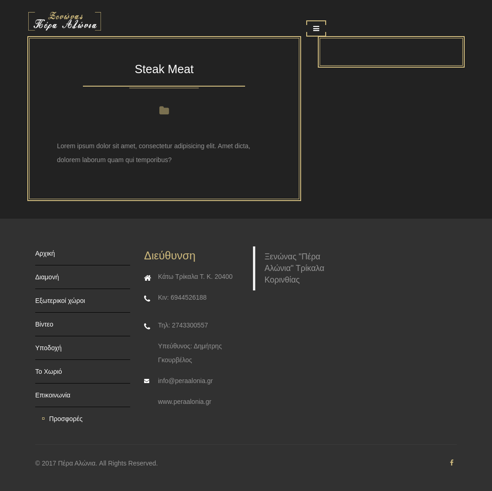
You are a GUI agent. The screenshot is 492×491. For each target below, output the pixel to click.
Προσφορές (65, 418)
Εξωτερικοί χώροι (60, 300)
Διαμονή (47, 277)
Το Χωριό (48, 371)
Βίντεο (44, 324)
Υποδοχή (48, 348)
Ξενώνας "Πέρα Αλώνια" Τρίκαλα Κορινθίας (294, 268)
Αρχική (45, 253)
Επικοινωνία (52, 395)
